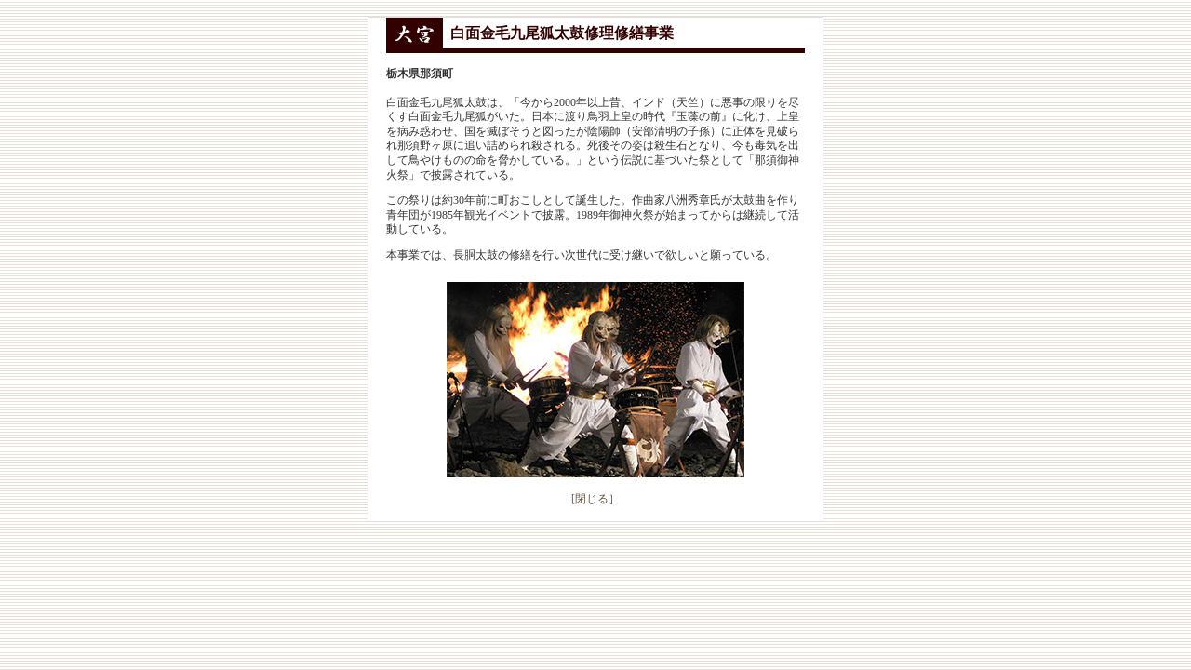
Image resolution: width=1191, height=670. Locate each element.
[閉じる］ (595, 498)
